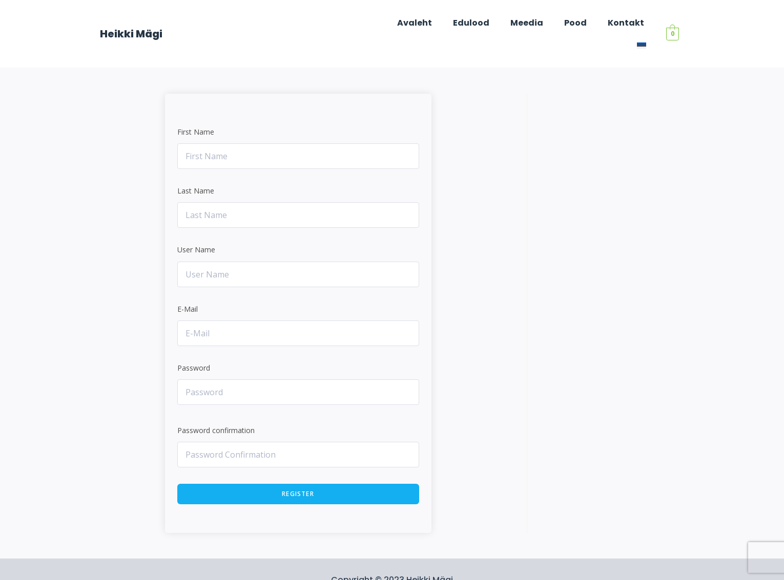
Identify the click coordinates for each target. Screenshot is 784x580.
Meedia (511, 23)
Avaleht (406, 23)
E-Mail (187, 287)
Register (298, 472)
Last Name (195, 169)
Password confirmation (216, 409)
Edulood (459, 23)
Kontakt (603, 23)
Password (193, 346)
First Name (195, 110)
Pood (556, 23)
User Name (196, 228)
